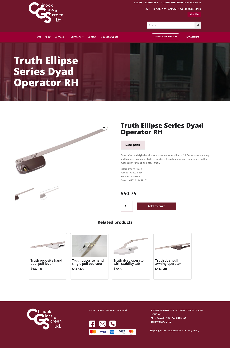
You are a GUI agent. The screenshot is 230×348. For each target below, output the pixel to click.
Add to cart (156, 206)
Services (59, 36)
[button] (104, 127)
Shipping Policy (158, 330)
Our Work (75, 36)
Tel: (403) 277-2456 (161, 321)
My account (192, 36)
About (48, 36)
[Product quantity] (127, 206)
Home (38, 36)
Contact (92, 36)
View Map (194, 14)
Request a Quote (109, 36)
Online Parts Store (164, 36)
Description (132, 145)
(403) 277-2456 (192, 8)
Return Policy (175, 330)
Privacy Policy (191, 330)
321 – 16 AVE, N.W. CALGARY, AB (168, 318)
